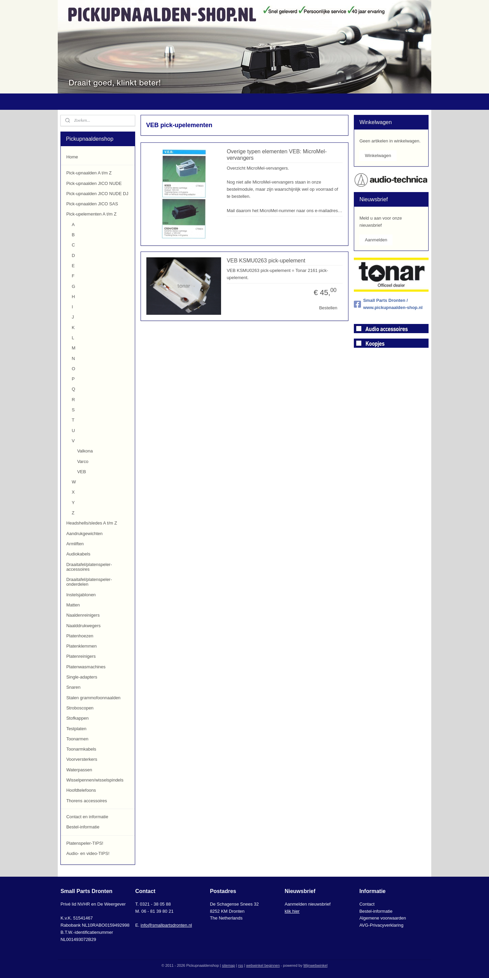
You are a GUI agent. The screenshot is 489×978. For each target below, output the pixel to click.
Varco (82, 461)
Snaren (73, 687)
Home (72, 156)
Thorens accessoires (86, 800)
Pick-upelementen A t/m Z (91, 214)
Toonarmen (77, 738)
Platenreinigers (81, 656)
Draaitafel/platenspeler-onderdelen (89, 582)
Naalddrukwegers (83, 625)
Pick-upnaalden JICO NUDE (94, 183)
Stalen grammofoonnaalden (93, 697)
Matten (73, 604)
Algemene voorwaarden (382, 918)
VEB (81, 471)
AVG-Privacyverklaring (381, 925)
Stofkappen (77, 718)
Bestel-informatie (82, 826)
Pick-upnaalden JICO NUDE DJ (97, 193)
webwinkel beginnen (263, 965)
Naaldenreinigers (82, 615)
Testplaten (76, 728)
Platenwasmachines (86, 666)
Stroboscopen (79, 707)
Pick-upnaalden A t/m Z (89, 172)
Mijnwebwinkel (315, 965)
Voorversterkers (81, 759)
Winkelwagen (378, 155)
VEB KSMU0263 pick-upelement (266, 260)
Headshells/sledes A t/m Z (91, 523)
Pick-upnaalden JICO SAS (92, 203)
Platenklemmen (81, 646)
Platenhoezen (79, 635)
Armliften (75, 543)
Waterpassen (79, 769)
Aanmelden (376, 239)
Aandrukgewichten (84, 533)
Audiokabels (78, 553)
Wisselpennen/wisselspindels (94, 780)
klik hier (292, 911)
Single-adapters (81, 677)
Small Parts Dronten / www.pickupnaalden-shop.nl (388, 304)
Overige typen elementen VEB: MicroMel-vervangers (276, 155)
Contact (367, 904)
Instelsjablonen (81, 594)
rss (240, 965)
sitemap (228, 965)
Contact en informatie (87, 816)
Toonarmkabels (81, 749)
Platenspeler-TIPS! (84, 843)
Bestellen (328, 307)
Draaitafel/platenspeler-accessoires (89, 567)
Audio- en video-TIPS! (87, 853)
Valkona (85, 450)
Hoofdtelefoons (81, 790)
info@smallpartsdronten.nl (166, 925)
